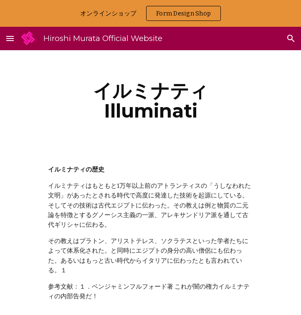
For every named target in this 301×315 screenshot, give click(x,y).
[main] (150, 101)
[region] (150, 13)
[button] (10, 38)
